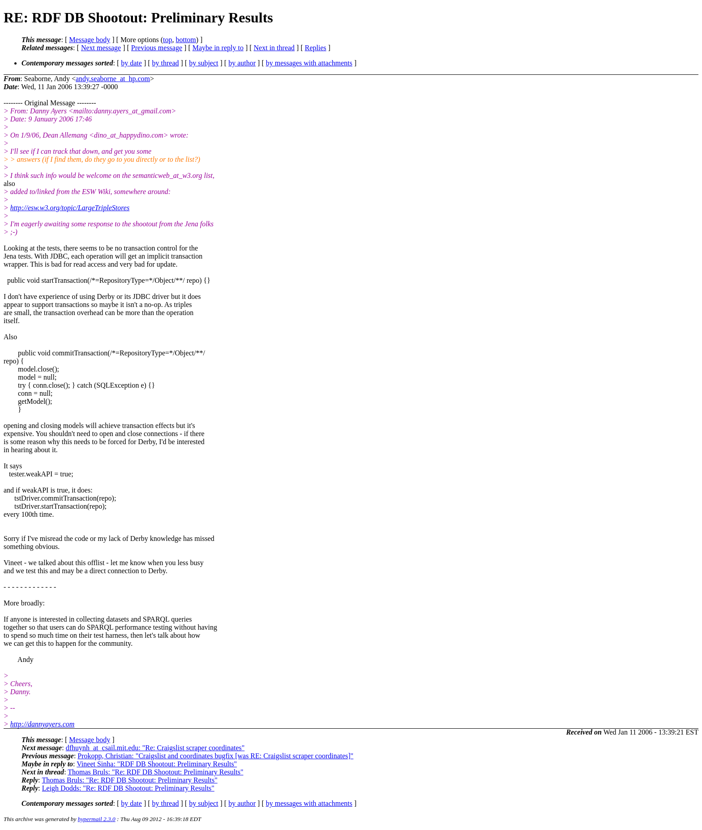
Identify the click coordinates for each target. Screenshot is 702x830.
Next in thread (274, 48)
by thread (165, 63)
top (167, 39)
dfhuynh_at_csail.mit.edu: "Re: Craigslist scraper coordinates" (155, 748)
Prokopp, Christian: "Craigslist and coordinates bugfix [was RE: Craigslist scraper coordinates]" (215, 756)
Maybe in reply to (218, 48)
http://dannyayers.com (42, 724)
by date (131, 63)
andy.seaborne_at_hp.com (113, 78)
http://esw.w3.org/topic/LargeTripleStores (69, 208)
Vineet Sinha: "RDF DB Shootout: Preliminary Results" (157, 764)
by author (242, 63)
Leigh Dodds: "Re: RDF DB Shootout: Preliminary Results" (128, 788)
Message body (89, 39)
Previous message (156, 48)
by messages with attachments (309, 63)
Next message (101, 48)
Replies (315, 48)
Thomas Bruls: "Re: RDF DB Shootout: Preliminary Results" (155, 772)
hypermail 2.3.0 (97, 819)
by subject (203, 63)
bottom (186, 39)
